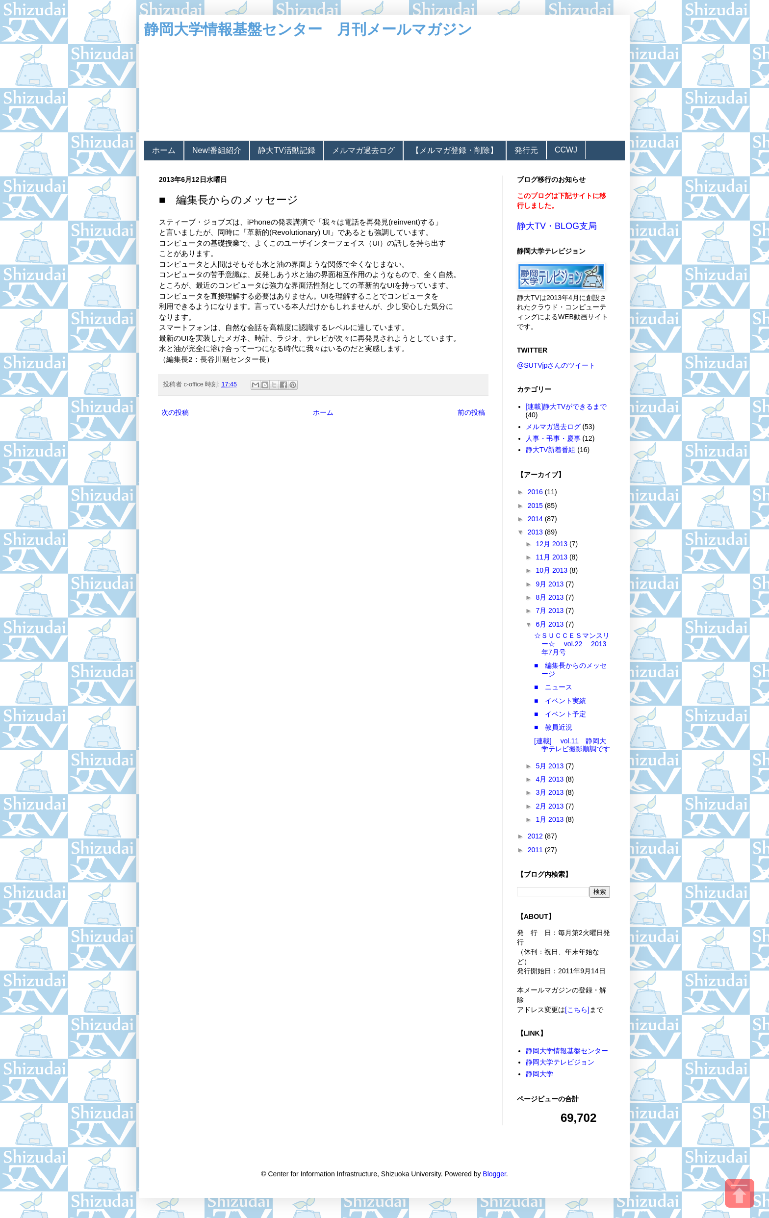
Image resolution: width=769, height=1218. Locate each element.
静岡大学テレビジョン (560, 1062)
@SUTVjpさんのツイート (556, 365)
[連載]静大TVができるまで (566, 406)
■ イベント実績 (560, 701)
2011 (536, 850)
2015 (536, 505)
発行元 (526, 150)
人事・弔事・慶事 (553, 438)
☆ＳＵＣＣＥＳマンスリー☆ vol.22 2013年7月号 (572, 644)
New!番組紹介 (216, 150)
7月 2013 (550, 610)
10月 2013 (552, 570)
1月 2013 (550, 819)
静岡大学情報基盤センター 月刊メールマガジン (308, 29)
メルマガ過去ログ (363, 150)
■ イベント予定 (560, 714)
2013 (536, 532)
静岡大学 (539, 1074)
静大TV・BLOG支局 (557, 226)
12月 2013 (552, 544)
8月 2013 (550, 597)
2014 (536, 519)
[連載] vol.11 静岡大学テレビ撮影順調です (572, 745)
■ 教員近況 (553, 727)
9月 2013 (550, 584)
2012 (536, 836)
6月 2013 (550, 624)
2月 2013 (550, 806)
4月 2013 (550, 779)
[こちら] (577, 1010)
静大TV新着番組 (551, 450)
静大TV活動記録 (286, 150)
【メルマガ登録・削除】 (454, 150)
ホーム (164, 150)
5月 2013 (550, 766)
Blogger (494, 1174)
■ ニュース (553, 687)
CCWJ (566, 150)
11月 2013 (552, 557)
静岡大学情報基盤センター (567, 1051)
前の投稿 (471, 412)
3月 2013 (550, 792)
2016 (536, 492)
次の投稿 (175, 412)
